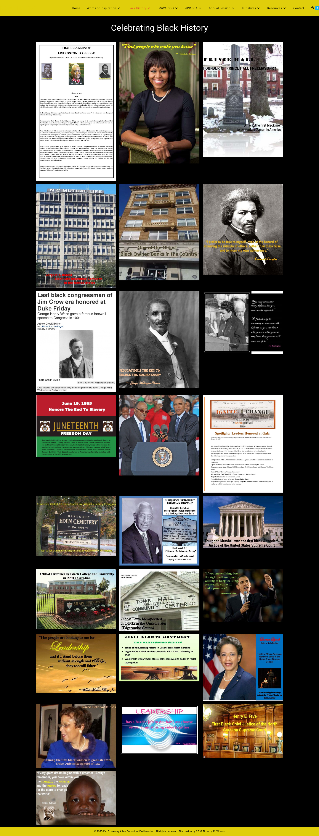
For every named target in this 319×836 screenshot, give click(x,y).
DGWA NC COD (18, 7)
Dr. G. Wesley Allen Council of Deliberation (128, 831)
